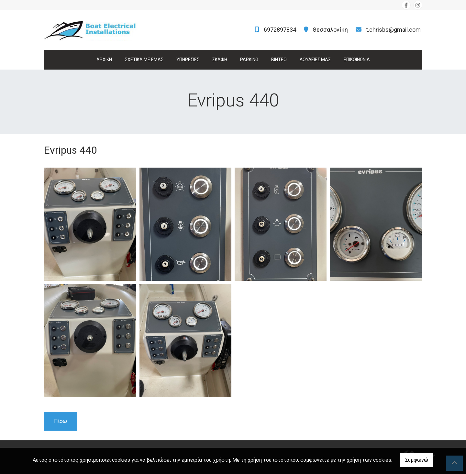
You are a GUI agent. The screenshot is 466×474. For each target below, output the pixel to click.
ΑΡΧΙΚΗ (104, 59)
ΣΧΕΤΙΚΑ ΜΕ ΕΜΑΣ (144, 59)
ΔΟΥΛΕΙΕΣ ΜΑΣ (315, 59)
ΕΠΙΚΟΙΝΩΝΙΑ (357, 59)
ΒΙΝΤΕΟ (279, 59)
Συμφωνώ (416, 460)
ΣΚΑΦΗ (219, 59)
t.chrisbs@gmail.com (393, 29)
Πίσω (60, 421)
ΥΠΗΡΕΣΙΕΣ (187, 59)
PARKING (249, 59)
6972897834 (280, 29)
